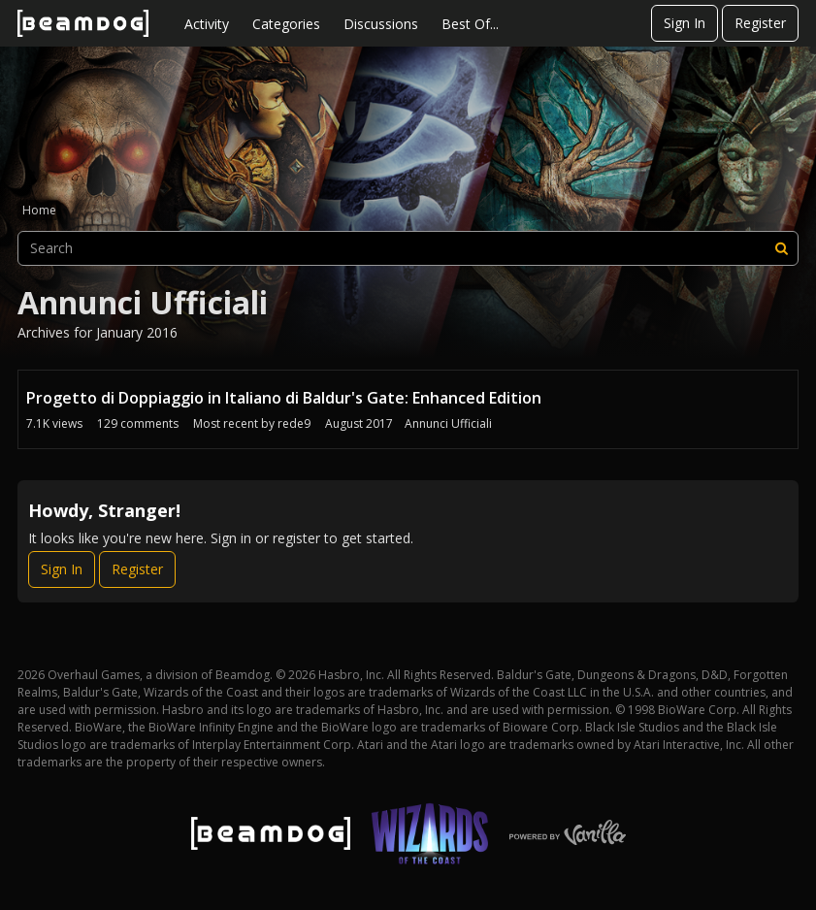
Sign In (684, 23)
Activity (206, 24)
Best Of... (470, 24)
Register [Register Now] (137, 569)
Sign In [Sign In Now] (61, 569)
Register (760, 23)
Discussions (380, 24)
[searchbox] (408, 248)
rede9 (293, 423)
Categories (286, 24)
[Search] (781, 248)
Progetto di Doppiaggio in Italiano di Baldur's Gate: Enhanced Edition (283, 397)
